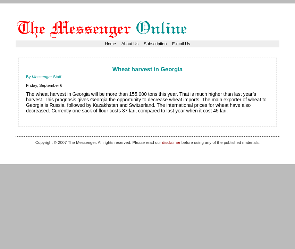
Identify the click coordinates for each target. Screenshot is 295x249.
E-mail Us (181, 44)
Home (110, 44)
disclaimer (171, 142)
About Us (129, 44)
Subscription (155, 44)
